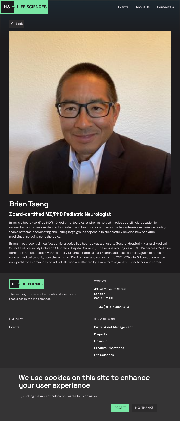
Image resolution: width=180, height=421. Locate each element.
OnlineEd (100, 341)
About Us (142, 7)
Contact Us (165, 7)
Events (123, 7)
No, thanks (144, 408)
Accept (120, 408)
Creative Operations (109, 348)
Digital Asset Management (113, 327)
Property (100, 334)
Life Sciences (104, 355)
